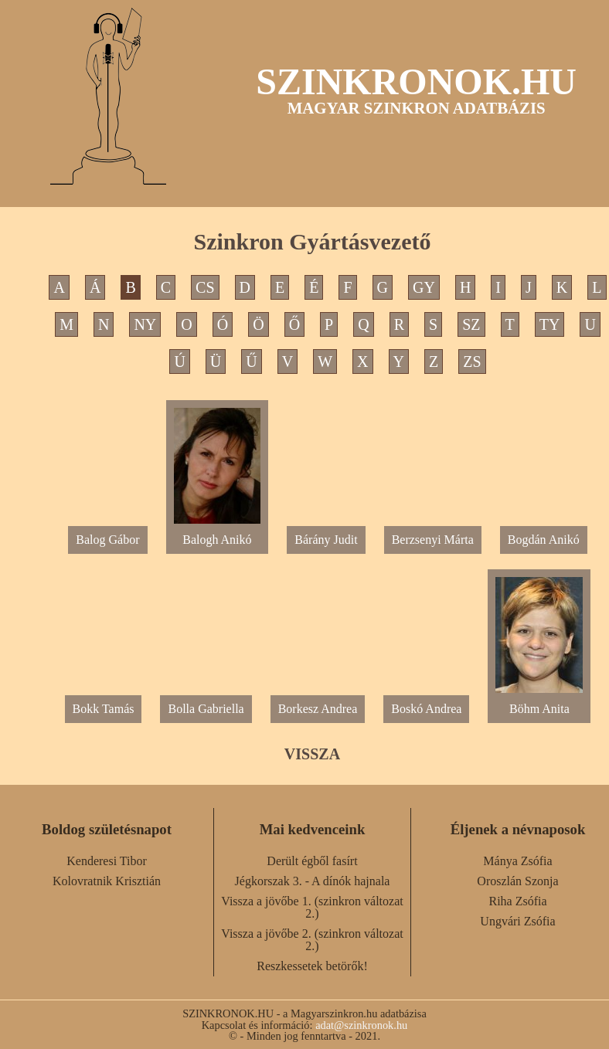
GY (424, 287)
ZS (472, 361)
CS (205, 287)
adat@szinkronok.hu (361, 1025)
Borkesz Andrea (318, 708)
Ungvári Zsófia (517, 921)
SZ (471, 324)
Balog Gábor (107, 539)
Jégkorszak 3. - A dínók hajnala (312, 881)
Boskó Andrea (426, 708)
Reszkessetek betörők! (312, 966)
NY (145, 324)
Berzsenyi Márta (433, 539)
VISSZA (312, 754)
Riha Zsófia (517, 901)
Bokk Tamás (103, 708)
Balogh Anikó (217, 533)
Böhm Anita (539, 702)
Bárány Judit (325, 539)
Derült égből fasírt (312, 860)
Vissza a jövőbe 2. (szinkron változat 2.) (312, 939)
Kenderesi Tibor (106, 860)
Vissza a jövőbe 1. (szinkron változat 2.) (312, 907)
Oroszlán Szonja (517, 881)
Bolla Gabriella (205, 708)
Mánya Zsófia (517, 860)
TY (549, 324)
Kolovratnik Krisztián (107, 881)
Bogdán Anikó (544, 539)
